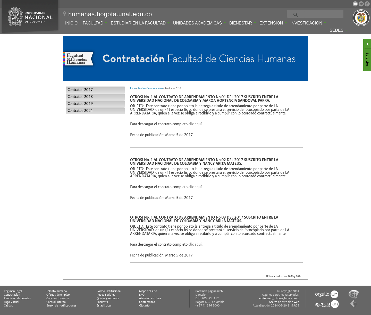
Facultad (95, 23)
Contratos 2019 (80, 103)
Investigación (308, 23)
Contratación (12, 295)
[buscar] (322, 14)
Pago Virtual (11, 302)
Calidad (8, 306)
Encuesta (102, 302)
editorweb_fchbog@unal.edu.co (279, 298)
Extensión (273, 23)
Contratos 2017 (80, 89)
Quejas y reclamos (108, 298)
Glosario (144, 306)
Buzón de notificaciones (61, 306)
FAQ (142, 295)
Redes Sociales (106, 295)
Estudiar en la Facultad (140, 23)
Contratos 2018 (80, 96)
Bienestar (242, 23)
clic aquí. (196, 124)
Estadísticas (104, 306)
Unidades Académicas (199, 23)
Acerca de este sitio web (284, 302)
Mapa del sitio (148, 291)
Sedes (338, 30)
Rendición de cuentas (17, 298)
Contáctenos (147, 302)
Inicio (71, 23)
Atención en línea (150, 298)
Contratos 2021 (80, 110)
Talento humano (56, 291)
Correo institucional (109, 291)
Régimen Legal (13, 291)
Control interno (56, 302)
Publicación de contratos (150, 88)
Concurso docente (57, 298)
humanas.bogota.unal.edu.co (110, 14)
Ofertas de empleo (58, 295)
